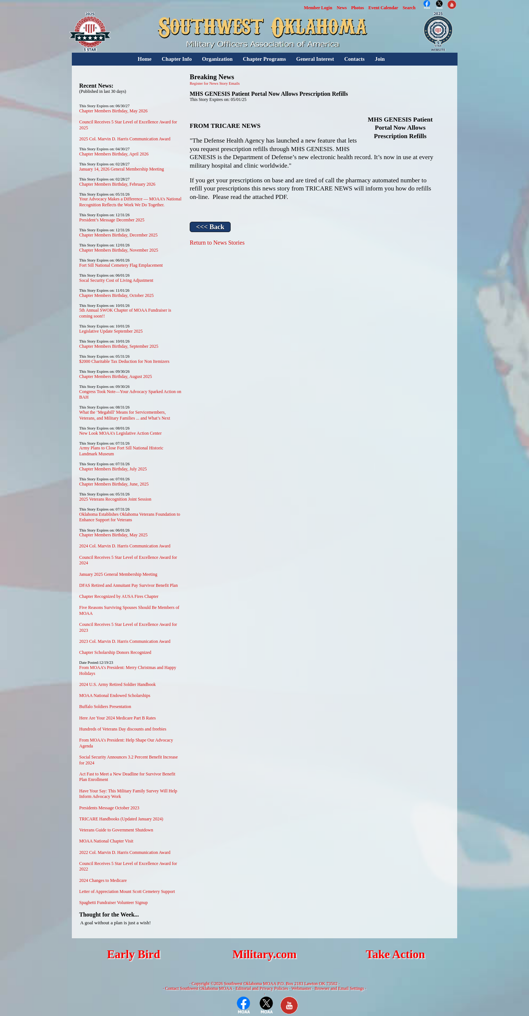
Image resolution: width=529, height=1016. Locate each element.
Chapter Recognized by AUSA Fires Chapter (118, 596)
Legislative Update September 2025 (111, 331)
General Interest (315, 59)
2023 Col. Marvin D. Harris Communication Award (125, 641)
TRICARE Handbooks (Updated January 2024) (121, 818)
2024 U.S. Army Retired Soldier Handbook (117, 684)
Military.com (264, 954)
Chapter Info (177, 59)
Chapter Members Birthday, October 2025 (116, 295)
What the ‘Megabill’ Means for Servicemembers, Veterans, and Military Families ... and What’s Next (124, 415)
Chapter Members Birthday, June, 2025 (114, 484)
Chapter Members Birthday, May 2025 (113, 534)
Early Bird (133, 954)
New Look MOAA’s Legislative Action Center (120, 433)
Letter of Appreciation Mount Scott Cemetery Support (127, 891)
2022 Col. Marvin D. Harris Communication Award (125, 852)
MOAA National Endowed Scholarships (114, 695)
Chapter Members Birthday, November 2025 (118, 250)
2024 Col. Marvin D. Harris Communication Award (125, 546)
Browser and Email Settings (339, 988)
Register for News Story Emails (215, 83)
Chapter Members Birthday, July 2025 (113, 469)
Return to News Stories (217, 242)
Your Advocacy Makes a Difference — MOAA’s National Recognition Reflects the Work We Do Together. (130, 201)
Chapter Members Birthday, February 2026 (117, 184)
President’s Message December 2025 (111, 220)
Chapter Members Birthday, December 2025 (118, 235)
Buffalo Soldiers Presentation (105, 706)
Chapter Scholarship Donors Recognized (115, 652)
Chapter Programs (264, 59)
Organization (217, 59)
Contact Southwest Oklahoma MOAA (198, 988)
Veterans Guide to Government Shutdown (116, 830)
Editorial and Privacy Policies (261, 988)
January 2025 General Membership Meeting (118, 574)
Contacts (354, 59)
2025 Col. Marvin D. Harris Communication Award (125, 138)
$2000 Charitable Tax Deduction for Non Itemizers (124, 361)
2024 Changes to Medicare (103, 880)
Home (144, 59)
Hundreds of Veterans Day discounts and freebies (122, 729)
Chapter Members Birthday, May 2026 (113, 110)
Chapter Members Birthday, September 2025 (118, 346)
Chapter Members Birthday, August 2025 (115, 376)
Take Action (395, 954)
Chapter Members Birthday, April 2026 (113, 154)
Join (380, 59)
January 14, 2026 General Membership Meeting (121, 169)
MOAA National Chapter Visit (106, 841)
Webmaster (301, 988)
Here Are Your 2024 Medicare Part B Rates (117, 718)
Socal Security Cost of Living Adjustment (116, 280)
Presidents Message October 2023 (109, 807)
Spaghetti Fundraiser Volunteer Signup (113, 902)
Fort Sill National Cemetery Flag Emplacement (121, 265)
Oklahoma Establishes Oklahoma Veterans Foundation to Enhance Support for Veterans (129, 517)
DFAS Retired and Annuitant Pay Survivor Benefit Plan (128, 585)
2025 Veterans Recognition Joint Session (115, 499)
